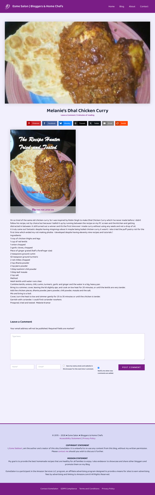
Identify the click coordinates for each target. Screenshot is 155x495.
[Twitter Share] (94, 123)
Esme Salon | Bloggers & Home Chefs (37, 6)
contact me (63, 451)
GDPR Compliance (68, 488)
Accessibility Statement (70, 438)
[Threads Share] (80, 123)
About (132, 6)
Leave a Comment (68, 115)
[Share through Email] (108, 123)
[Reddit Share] (121, 123)
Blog (121, 6)
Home (111, 6)
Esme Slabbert (16, 448)
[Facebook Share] (49, 123)
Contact (144, 6)
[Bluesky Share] (65, 123)
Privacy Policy (89, 438)
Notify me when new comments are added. (105, 372)
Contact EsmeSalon (49, 488)
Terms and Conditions (90, 488)
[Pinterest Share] (34, 123)
